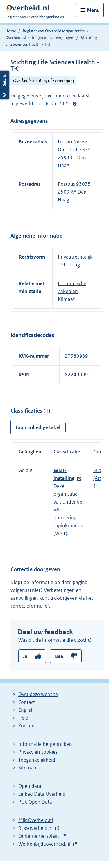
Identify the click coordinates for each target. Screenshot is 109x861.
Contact (26, 702)
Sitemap (27, 767)
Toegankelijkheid (36, 760)
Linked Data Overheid (41, 794)
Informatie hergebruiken (45, 744)
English (26, 710)
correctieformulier (29, 606)
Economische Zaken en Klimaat (72, 291)
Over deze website (38, 694)
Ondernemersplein (38, 836)
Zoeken (26, 726)
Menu (93, 10)
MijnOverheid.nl (35, 820)
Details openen (4, 85)
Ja (25, 656)
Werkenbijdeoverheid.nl (44, 844)
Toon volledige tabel (37, 427)
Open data (29, 786)
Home (10, 31)
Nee (58, 656)
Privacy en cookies (38, 752)
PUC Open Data (35, 802)
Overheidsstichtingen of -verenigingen (39, 37)
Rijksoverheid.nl (35, 828)
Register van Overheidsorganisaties (54, 31)
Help (23, 718)
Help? (74, 103)
